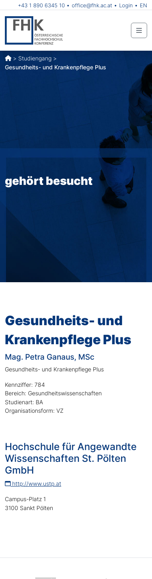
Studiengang (34, 58)
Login (126, 5)
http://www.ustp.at (33, 483)
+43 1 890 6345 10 (41, 5)
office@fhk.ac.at (92, 5)
